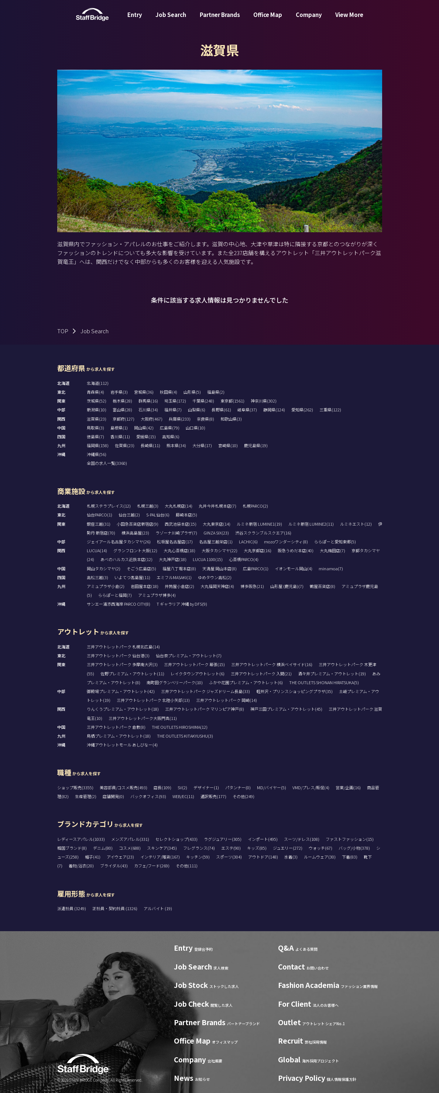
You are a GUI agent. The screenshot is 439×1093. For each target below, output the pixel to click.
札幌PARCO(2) (255, 506)
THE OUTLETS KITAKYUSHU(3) (185, 736)
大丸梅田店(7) (332, 550)
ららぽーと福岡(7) (115, 595)
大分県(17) (202, 445)
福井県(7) (173, 410)
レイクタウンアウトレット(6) (197, 673)
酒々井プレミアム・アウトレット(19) (332, 673)
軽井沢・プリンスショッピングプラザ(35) (294, 691)
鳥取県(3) (95, 428)
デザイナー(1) (206, 787)
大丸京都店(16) (257, 550)
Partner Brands (220, 20)
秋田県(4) (168, 392)
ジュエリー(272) (287, 848)
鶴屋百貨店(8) (322, 586)
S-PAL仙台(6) (157, 515)
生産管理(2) (85, 796)
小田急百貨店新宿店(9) (137, 524)
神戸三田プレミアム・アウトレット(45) (286, 709)
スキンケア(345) (162, 848)
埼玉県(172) (175, 401)
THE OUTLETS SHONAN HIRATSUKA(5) (324, 682)
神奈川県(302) (264, 401)
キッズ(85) (257, 848)
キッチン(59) (198, 857)
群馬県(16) (148, 401)
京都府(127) (123, 419)
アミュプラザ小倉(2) (105, 586)
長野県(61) (221, 410)
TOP (62, 331)
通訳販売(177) (213, 796)
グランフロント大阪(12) (135, 550)
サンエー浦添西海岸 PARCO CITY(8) (118, 604)
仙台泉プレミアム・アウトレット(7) (189, 655)
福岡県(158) (98, 445)
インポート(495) (263, 839)
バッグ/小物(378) (354, 848)
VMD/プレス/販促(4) (310, 787)
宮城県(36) (144, 392)
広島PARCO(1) (255, 568)
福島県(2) (215, 392)
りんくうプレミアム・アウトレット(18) (123, 709)
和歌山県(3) (231, 419)
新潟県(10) (96, 410)
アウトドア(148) (263, 857)
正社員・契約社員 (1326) (115, 908)
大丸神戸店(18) (172, 559)
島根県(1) (119, 428)
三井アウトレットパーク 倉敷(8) (116, 727)
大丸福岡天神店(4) (217, 586)
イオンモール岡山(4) (293, 568)
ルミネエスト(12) (356, 524)
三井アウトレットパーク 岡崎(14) (226, 700)
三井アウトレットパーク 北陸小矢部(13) (153, 700)
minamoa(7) (331, 568)
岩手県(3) (119, 392)
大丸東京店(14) (216, 524)
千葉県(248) (203, 401)
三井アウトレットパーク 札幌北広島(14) (123, 647)
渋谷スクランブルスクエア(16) (263, 533)
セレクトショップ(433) (176, 839)
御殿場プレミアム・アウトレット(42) (121, 691)
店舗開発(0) (113, 796)
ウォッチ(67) (320, 848)
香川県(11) (120, 436)
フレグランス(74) (199, 848)
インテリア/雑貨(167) (160, 857)
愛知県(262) (302, 410)
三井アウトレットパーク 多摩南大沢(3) (122, 664)
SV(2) (182, 787)
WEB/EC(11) (183, 796)
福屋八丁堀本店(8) (179, 568)
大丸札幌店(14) (178, 506)
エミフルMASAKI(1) (174, 577)
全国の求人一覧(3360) (107, 463)
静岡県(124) (274, 410)
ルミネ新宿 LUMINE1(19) (259, 524)
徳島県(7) (95, 436)
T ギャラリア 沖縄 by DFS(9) (182, 604)
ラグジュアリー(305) (222, 839)
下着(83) (349, 857)
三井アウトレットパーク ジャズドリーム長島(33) (205, 691)
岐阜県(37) (247, 410)
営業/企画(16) (348, 787)
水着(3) (291, 857)
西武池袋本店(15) (180, 524)
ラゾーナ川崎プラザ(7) (176, 533)
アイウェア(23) (120, 857)
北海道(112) (98, 383)
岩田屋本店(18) (144, 586)
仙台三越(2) (129, 515)
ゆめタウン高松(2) (214, 577)
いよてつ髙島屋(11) (132, 577)
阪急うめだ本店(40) (295, 550)
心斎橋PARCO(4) (243, 559)
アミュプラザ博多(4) (157, 595)
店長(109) (162, 787)
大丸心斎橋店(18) (179, 550)
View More (349, 20)
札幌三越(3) (147, 506)
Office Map (267, 20)
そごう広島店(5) (141, 568)
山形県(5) (192, 392)
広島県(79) (169, 428)
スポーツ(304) (229, 857)
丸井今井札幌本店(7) (217, 506)
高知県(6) (170, 436)
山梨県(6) (196, 410)
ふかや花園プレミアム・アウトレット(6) (246, 682)
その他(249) (243, 796)
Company (309, 20)
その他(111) (187, 866)
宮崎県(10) (228, 445)
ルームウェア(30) (320, 857)
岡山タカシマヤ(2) (103, 568)
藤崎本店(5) (186, 515)
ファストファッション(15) (350, 839)
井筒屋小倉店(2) (179, 586)
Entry (134, 20)
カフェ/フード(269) (151, 866)
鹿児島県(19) (256, 445)
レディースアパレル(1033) (81, 839)
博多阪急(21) (252, 586)
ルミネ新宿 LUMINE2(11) (311, 524)
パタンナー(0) (238, 787)
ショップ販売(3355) (75, 787)
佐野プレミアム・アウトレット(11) (132, 673)
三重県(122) (330, 410)
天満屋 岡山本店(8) (219, 568)
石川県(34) (148, 410)
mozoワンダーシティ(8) (286, 541)
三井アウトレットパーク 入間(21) (261, 673)
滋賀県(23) (96, 419)
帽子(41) (92, 857)
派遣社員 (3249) (72, 908)
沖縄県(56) (96, 454)
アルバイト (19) (158, 908)
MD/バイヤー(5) (271, 787)
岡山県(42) (144, 428)
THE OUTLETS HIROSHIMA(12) (180, 727)
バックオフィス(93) (148, 796)
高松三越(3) (97, 577)
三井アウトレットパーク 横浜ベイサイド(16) (271, 664)
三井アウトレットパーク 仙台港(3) (118, 655)
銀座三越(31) (98, 524)
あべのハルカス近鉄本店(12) (126, 559)
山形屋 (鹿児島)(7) (286, 586)
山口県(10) (195, 428)
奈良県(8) (205, 419)
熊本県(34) (176, 445)
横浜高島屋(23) (135, 533)
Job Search (170, 20)
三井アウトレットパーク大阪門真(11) (143, 718)
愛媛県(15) (146, 436)
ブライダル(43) (114, 866)
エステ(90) (231, 848)
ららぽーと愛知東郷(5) (335, 541)
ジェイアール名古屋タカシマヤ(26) (119, 541)
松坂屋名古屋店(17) (175, 541)
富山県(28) (122, 410)
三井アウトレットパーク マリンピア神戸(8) (204, 709)
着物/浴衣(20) (81, 866)
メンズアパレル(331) (130, 839)
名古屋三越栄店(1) (216, 541)
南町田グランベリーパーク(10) (175, 682)
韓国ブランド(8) (72, 848)
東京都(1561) (232, 401)
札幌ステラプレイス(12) (109, 506)
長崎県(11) (150, 445)
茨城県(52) (96, 401)
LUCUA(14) (97, 550)
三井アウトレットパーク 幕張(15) (194, 664)
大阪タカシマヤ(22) (219, 550)
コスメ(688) (130, 848)
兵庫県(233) (180, 419)
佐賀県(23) (124, 445)
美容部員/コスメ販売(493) (123, 787)
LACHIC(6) (248, 541)
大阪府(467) (151, 419)
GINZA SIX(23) (216, 533)
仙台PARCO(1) (99, 515)
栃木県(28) (122, 401)
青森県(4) (95, 392)
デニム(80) (103, 848)
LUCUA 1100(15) (208, 559)
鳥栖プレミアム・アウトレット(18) (119, 736)
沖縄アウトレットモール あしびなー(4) (122, 745)
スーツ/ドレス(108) (301, 839)
